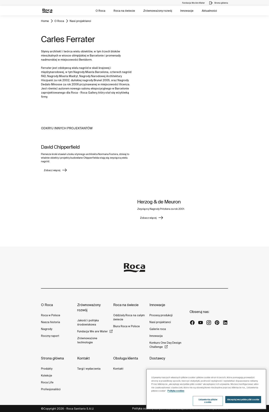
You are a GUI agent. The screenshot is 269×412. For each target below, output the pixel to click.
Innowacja (156, 335)
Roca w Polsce (50, 315)
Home (45, 20)
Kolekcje (46, 375)
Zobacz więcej (52, 170)
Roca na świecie (124, 10)
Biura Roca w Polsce (126, 326)
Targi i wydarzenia (89, 368)
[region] (206, 389)
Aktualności (209, 10)
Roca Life (47, 382)
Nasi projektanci (80, 20)
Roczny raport (50, 335)
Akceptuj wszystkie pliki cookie (243, 399)
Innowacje (187, 10)
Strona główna (52, 358)
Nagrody (46, 328)
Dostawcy (157, 358)
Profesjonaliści (51, 389)
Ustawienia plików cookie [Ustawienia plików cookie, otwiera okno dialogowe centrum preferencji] (207, 401)
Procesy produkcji (161, 315)
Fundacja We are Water (92, 331)
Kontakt (83, 358)
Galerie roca (157, 328)
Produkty (46, 368)
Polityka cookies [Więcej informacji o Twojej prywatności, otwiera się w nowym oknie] (175, 391)
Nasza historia (50, 322)
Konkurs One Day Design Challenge (165, 344)
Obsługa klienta (125, 358)
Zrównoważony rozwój (157, 10)
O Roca (100, 10)
